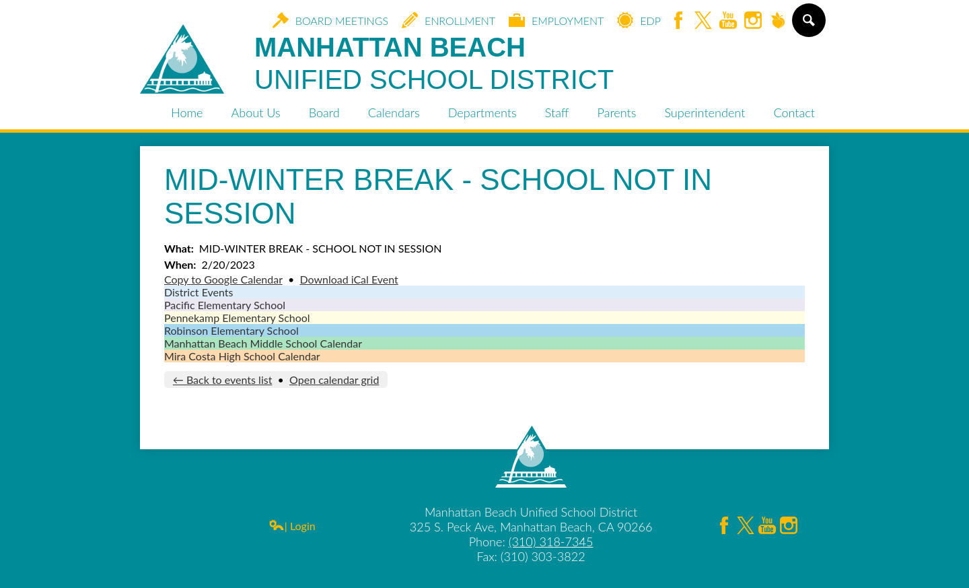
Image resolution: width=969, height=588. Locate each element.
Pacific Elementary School (224, 304)
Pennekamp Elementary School (237, 317)
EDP (639, 20)
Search (808, 25)
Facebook (678, 21)
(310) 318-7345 (551, 541)
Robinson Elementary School (231, 330)
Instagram (753, 21)
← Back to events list (223, 379)
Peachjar (778, 21)
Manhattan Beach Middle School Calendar (263, 343)
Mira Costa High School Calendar (242, 356)
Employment (556, 20)
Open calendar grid (334, 379)
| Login (292, 525)
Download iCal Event (348, 279)
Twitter (703, 21)
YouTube (728, 21)
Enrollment (448, 20)
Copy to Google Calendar (223, 279)
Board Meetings (330, 20)
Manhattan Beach (434, 64)
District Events (198, 292)
